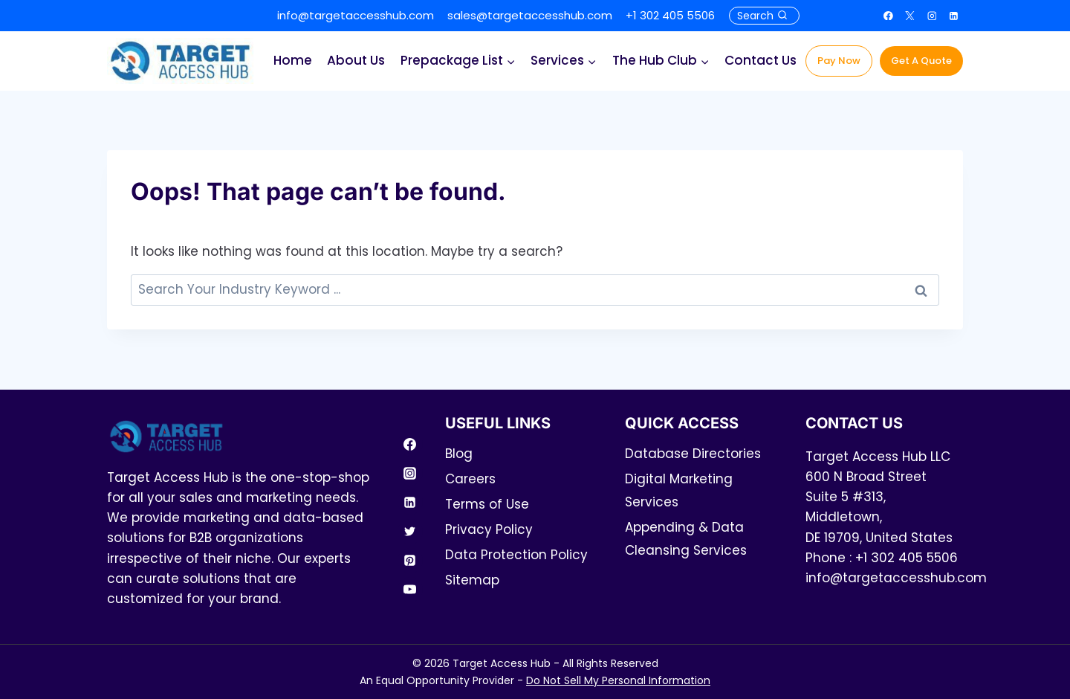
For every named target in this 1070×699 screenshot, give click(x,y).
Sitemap (472, 580)
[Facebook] (888, 15)
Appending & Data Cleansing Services (686, 538)
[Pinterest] (410, 560)
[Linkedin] (954, 15)
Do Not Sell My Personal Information (618, 680)
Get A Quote (921, 61)
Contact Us (760, 60)
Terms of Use (487, 504)
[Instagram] (931, 15)
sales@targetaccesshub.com (529, 15)
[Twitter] (410, 531)
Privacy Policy (489, 529)
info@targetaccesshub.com (355, 15)
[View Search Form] (764, 16)
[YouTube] (410, 589)
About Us (356, 60)
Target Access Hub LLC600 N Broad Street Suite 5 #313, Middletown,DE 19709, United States (879, 497)
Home (292, 60)
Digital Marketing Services (679, 490)
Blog (459, 454)
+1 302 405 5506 (670, 15)
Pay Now (838, 61)
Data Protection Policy (516, 555)
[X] (910, 15)
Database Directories (693, 454)
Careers (470, 479)
